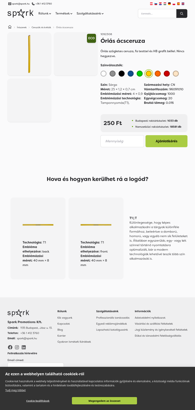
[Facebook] (10, 347)
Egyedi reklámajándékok (111, 323)
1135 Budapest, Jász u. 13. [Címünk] (36, 327)
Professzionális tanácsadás (112, 317)
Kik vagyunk (64, 317)
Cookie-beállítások (38, 400)
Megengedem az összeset (104, 400)
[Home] (10, 27)
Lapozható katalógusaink (112, 329)
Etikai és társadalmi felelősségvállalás (158, 335)
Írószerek (22, 27)
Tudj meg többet (15, 390)
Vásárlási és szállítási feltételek (154, 323)
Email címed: (16, 360)
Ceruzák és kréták (41, 27)
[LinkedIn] (23, 347)
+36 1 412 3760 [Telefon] (30, 333)
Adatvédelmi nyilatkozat (150, 317)
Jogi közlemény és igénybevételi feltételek (161, 329)
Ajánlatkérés (166, 141)
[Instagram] (17, 347)
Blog (60, 329)
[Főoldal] (30, 313)
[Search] (181, 13)
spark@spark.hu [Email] (27, 338)
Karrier (61, 335)
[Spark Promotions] (21, 13)
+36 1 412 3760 (44, 3)
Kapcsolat (63, 323)
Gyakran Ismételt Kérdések (74, 341)
